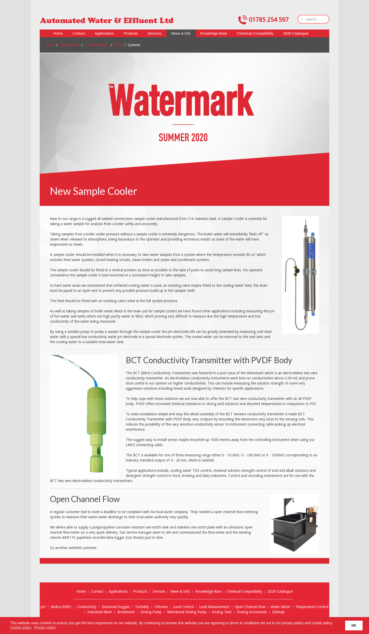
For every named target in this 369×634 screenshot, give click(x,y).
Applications (118, 591)
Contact (97, 591)
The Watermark (97, 45)
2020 (118, 45)
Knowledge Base (208, 591)
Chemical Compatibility (244, 591)
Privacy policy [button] (45, 627)
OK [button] (353, 625)
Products (140, 591)
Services (158, 591)
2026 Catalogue (280, 591)
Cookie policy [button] (20, 627)
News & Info (69, 45)
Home (49, 45)
